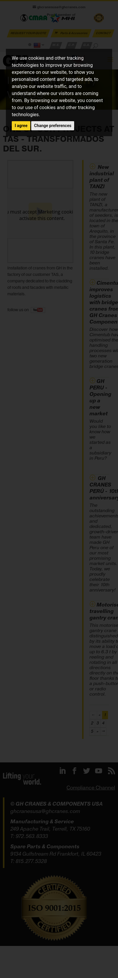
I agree (21, 125)
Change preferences (53, 125)
